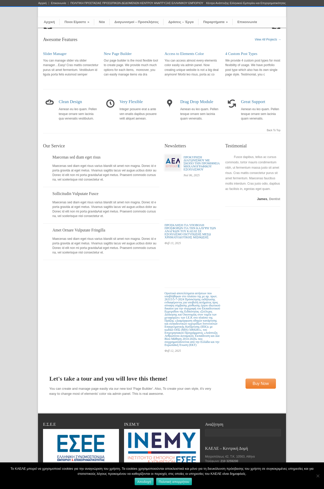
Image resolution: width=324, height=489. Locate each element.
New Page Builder (118, 54)
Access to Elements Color (184, 54)
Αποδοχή (144, 482)
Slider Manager (55, 54)
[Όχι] (317, 475)
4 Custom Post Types (241, 54)
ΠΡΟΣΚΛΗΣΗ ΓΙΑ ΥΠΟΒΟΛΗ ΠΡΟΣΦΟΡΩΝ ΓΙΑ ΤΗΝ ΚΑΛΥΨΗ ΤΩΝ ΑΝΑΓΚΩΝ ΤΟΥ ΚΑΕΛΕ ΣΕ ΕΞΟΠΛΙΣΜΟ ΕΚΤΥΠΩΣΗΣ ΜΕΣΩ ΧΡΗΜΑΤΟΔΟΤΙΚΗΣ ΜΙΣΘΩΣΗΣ (190, 231)
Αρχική (42, 3)
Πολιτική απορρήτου (174, 482)
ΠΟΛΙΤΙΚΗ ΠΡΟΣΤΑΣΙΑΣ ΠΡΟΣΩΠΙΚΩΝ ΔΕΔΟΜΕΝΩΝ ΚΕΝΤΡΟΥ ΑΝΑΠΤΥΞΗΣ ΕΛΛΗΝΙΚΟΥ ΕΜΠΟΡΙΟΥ (136, 3)
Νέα (102, 22)
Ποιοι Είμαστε (77, 22)
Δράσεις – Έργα (181, 22)
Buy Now (261, 383)
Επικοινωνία (58, 3)
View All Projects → (268, 39)
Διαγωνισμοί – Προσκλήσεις (136, 22)
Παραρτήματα (215, 22)
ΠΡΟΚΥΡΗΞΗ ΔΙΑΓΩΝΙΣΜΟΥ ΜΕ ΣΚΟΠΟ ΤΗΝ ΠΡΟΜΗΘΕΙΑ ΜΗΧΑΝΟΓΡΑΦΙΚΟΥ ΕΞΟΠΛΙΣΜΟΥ (202, 163)
